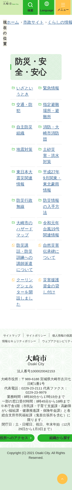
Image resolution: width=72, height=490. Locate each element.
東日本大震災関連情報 (24, 178)
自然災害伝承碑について (51, 251)
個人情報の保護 (62, 335)
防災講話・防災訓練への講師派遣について (24, 257)
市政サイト (33, 22)
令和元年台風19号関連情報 (51, 228)
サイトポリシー (36, 335)
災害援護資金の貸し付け (51, 286)
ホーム (13, 22)
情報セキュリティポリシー (19, 341)
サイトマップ (11, 335)
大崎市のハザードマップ (24, 228)
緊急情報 (51, 88)
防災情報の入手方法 (51, 206)
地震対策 (24, 149)
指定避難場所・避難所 (51, 110)
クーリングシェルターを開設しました (24, 292)
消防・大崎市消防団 (51, 133)
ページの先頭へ (62, 479)
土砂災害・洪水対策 (51, 155)
